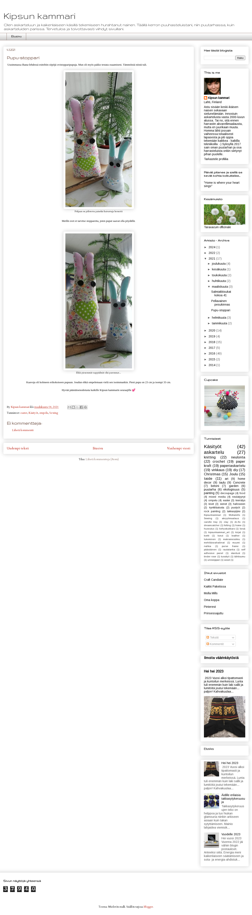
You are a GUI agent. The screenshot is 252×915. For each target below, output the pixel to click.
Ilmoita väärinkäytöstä (221, 658)
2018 (212, 342)
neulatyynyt (238, 496)
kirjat (238, 532)
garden (234, 486)
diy (235, 470)
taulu (222, 482)
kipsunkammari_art (218, 532)
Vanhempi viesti (178, 448)
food (242, 493)
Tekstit (212, 637)
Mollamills (234, 515)
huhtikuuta (219, 281)
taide (208, 479)
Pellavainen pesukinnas (220, 302)
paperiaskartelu (232, 466)
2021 (212, 258)
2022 (212, 253)
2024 (212, 247)
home (238, 525)
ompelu (43, 413)
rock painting (212, 511)
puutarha (210, 489)
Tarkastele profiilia (216, 159)
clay (226, 522)
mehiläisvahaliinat (214, 542)
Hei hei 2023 (213, 671)
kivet (211, 504)
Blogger (148, 907)
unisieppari (214, 560)
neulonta (238, 457)
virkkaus (218, 470)
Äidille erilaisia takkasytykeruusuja (233, 798)
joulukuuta (219, 263)
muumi (236, 542)
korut (220, 535)
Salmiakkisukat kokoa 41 (221, 293)
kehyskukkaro (227, 528)
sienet (223, 504)
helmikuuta (219, 317)
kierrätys (240, 500)
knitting (210, 457)
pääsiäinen (210, 549)
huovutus (209, 528)
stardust (235, 553)
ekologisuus (231, 489)
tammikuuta (220, 323)
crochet (219, 462)
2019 (212, 336)
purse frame (230, 546)
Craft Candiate (213, 579)
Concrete (239, 482)
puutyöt (235, 507)
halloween (239, 504)
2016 (212, 353)
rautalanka (229, 549)
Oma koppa (211, 600)
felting (227, 525)
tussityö (225, 556)
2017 (212, 347)
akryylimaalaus (230, 518)
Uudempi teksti (18, 448)
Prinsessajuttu (213, 613)
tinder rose (210, 556)
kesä (242, 528)
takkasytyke (233, 511)
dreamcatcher (212, 525)
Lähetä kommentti (23, 430)
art (226, 478)
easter (23, 413)
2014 (212, 365)
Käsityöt (33, 413)
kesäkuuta (219, 269)
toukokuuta (220, 275)
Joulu (233, 474)
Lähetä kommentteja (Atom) (102, 459)
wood (227, 560)
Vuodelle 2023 (230, 834)
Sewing (53, 413)
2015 (212, 359)
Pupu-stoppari (220, 310)
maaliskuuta (220, 286)
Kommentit (215, 644)
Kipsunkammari (212, 515)
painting (209, 493)
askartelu (214, 452)
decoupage (227, 493)
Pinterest (210, 606)
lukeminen (210, 539)
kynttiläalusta (216, 507)
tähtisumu (239, 556)
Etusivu (16, 36)
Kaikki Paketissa (215, 586)
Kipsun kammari (39, 16)
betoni (215, 486)
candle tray (211, 522)
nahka (207, 546)
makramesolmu (231, 539)
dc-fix (237, 522)
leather (236, 535)
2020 (212, 330)
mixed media (217, 496)
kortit (206, 535)
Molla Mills (211, 593)
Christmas (212, 474)
